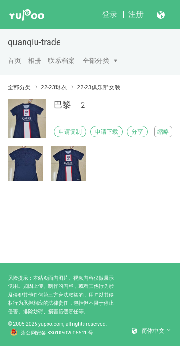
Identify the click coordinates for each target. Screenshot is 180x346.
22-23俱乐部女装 (98, 87)
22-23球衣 (54, 87)
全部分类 (96, 60)
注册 (136, 14)
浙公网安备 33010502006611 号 (52, 333)
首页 (14, 60)
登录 (109, 14)
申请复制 (70, 131)
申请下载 (106, 131)
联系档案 (61, 60)
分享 (137, 131)
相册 (34, 60)
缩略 (163, 131)
